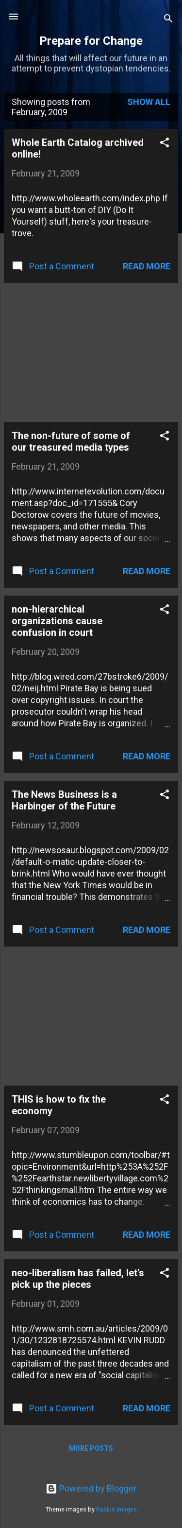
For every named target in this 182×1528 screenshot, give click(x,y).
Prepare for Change (91, 41)
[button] (164, 144)
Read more (146, 266)
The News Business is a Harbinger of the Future (64, 800)
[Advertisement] (76, 351)
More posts (91, 1448)
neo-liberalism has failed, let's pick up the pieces (78, 1278)
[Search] (168, 20)
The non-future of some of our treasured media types (71, 441)
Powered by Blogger (91, 1488)
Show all (148, 102)
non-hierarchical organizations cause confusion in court (57, 620)
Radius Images (116, 1509)
